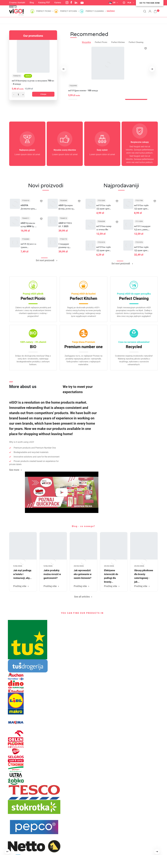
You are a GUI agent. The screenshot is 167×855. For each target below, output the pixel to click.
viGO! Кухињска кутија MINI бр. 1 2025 (28, 225)
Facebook (71, 2)
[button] (154, 10)
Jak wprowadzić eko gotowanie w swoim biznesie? (82, 574)
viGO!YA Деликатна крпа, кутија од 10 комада (28, 207)
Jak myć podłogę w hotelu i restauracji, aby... (22, 574)
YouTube (82, 2)
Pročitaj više (20, 586)
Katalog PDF (44, 2)
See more (14, 469)
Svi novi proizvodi (44, 260)
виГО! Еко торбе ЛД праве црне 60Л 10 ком (103, 207)
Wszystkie (86, 42)
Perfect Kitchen (118, 42)
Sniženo (111, 11)
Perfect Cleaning (136, 42)
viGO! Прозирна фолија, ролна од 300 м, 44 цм (66, 207)
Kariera (57, 2)
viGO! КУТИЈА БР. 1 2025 (65, 225)
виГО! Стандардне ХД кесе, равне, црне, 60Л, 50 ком (142, 228)
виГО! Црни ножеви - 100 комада (83, 90)
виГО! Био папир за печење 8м (103, 228)
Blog (32, 2)
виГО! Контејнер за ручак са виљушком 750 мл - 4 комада (33, 82)
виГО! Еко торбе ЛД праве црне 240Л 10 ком (141, 249)
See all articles (82, 596)
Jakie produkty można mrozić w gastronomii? (52, 574)
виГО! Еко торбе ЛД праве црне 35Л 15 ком (103, 249)
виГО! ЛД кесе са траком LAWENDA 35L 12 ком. (28, 246)
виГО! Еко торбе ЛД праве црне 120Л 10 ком (141, 207)
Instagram (66, 2)
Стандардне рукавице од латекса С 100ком (66, 246)
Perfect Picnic (101, 42)
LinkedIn (76, 2)
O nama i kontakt (17, 2)
